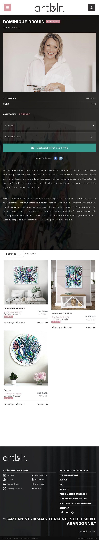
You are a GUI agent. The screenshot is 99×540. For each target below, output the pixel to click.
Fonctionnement (69, 475)
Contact (64, 508)
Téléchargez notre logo (73, 494)
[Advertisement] (49, 427)
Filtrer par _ (14, 253)
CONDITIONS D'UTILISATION (73, 498)
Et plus (36, 488)
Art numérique (11, 484)
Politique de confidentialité (75, 503)
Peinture (8, 475)
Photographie (39, 475)
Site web (9, 125)
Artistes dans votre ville (74, 470)
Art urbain (38, 484)
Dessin (8, 479)
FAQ (61, 484)
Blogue (63, 480)
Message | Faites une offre (49, 147)
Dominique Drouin (12, 312)
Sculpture (38, 479)
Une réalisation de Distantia (87, 538)
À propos (64, 489)
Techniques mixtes (13, 488)
